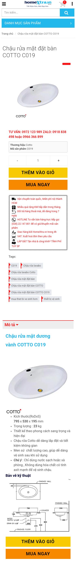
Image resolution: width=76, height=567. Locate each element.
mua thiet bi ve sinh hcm (23, 298)
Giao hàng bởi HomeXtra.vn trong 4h (34, 232)
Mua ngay (38, 184)
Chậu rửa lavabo (31, 265)
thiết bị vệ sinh (51, 298)
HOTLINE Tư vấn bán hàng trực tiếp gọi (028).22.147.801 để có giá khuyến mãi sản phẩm (35, 223)
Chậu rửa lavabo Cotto (22, 272)
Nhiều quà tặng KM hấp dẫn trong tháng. (36, 207)
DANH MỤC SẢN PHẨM (38, 23)
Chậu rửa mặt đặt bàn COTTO (26, 285)
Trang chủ (7, 33)
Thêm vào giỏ (38, 172)
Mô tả (10, 324)
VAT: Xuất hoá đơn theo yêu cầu (32, 236)
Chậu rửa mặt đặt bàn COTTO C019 (29, 292)
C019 (13, 265)
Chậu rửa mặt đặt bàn (22, 278)
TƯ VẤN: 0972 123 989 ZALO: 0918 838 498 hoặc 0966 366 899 (37, 134)
